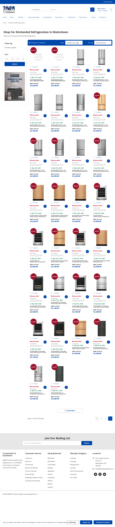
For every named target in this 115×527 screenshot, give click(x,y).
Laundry (73, 483)
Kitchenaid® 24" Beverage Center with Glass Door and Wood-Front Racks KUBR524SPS (80, 269)
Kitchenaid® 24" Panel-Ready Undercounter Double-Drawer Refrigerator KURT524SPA (80, 360)
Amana (50, 489)
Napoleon (51, 486)
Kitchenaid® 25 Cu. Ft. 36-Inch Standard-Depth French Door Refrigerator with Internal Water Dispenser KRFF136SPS (59, 175)
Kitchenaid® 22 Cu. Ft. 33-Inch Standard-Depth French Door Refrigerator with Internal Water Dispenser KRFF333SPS (80, 128)
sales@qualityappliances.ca (104, 484)
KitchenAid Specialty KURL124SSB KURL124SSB (38, 81)
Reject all (86, 522)
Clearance (73, 489)
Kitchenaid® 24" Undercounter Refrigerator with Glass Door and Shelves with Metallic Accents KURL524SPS (37, 269)
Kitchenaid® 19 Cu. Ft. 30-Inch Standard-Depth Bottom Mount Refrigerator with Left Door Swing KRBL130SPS (80, 81)
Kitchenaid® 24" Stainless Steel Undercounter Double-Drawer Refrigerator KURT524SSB (59, 313)
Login (99, 10)
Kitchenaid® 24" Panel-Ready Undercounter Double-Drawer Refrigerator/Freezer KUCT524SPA (58, 269)
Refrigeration (74, 479)
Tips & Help (83, 17)
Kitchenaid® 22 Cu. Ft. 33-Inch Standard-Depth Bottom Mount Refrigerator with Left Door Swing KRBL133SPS (80, 175)
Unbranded (51, 479)
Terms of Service (30, 486)
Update (14, 64)
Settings (73, 522)
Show (62, 42)
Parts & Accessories (76, 486)
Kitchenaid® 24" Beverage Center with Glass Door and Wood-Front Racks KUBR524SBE (59, 363)
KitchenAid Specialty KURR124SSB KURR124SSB (59, 81)
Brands (20, 17)
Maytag (50, 483)
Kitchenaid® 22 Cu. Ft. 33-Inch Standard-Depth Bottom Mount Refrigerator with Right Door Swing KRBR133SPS (38, 128)
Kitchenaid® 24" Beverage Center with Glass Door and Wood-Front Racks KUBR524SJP (37, 316)
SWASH (50, 499)
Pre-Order (73, 492)
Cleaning (73, 476)
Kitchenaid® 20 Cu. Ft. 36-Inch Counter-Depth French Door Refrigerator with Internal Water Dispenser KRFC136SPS (38, 175)
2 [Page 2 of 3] (101, 434)
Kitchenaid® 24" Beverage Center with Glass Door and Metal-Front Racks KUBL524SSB (80, 316)
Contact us (28, 473)
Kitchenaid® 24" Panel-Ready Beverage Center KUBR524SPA (80, 222)
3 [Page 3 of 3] (105, 434)
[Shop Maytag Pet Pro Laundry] (15, 86)
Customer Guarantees (32, 496)
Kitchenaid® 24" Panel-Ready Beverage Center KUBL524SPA (101, 269)
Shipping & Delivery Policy (34, 492)
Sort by (90, 42)
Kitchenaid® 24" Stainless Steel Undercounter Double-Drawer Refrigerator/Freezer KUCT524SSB (101, 316)
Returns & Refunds (31, 483)
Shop (11, 17)
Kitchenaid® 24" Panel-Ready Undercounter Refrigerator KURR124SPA (59, 222)
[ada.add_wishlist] (43, 70)
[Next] (110, 433)
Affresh (50, 496)
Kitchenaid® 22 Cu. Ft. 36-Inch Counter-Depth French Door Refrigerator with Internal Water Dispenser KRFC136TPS (101, 175)
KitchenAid (51, 476)
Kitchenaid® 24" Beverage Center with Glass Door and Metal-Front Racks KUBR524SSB (38, 363)
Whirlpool (51, 473)
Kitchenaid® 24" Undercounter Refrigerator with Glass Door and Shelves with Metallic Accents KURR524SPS (101, 222)
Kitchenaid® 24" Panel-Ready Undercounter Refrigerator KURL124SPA (38, 222)
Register (105, 10)
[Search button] (92, 10)
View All (50, 502)
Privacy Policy (29, 489)
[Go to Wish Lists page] (111, 9)
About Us (28, 476)
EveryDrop (51, 492)
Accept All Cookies (103, 522)
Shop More (59, 17)
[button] (15, 54)
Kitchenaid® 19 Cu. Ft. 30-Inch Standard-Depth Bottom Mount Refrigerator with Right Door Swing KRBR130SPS (59, 128)
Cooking (73, 473)
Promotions (29, 479)
